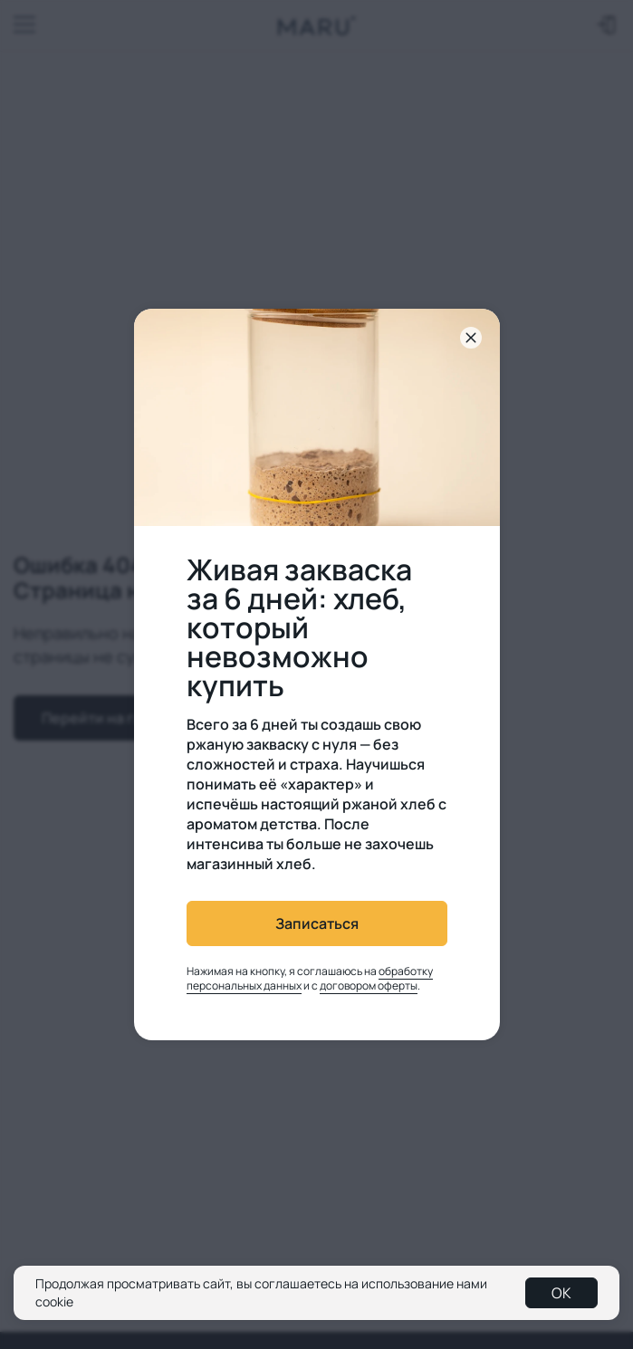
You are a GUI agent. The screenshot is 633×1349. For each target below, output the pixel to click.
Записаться (317, 923)
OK (561, 1293)
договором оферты (368, 985)
